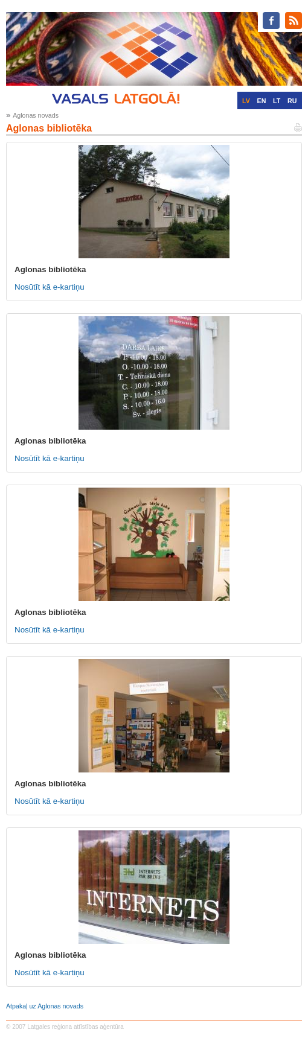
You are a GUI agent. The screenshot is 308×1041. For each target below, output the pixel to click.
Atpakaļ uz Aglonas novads (44, 1006)
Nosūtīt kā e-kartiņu (49, 286)
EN (261, 100)
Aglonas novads (36, 115)
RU (292, 100)
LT (276, 100)
